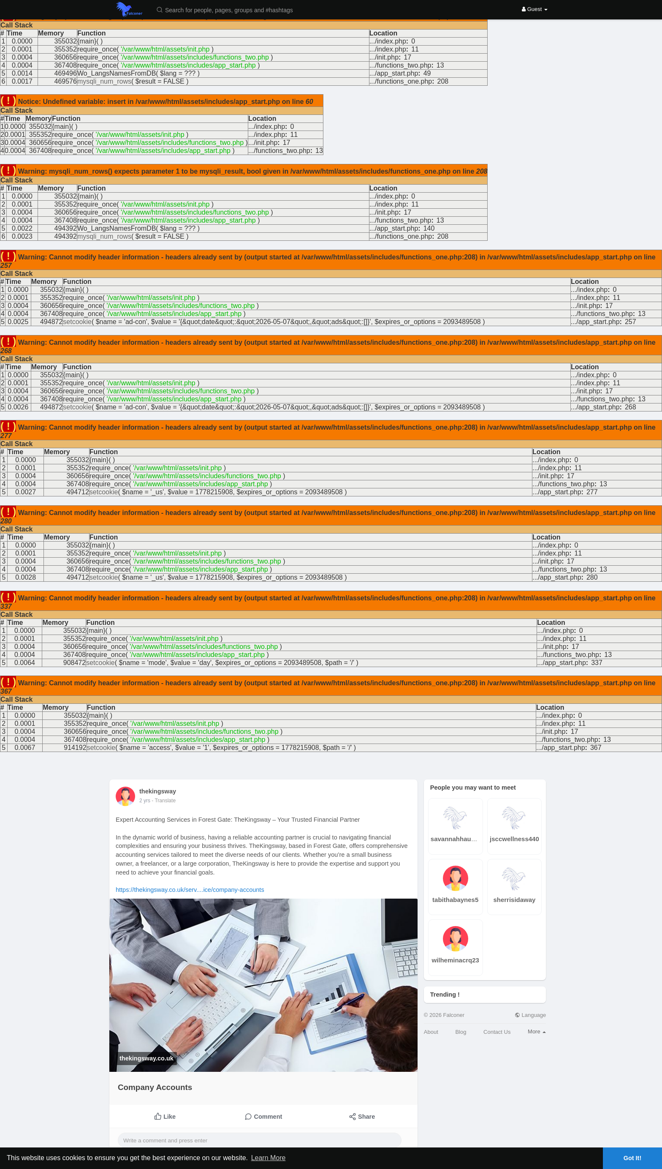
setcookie (77, 321)
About (431, 1032)
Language (530, 1015)
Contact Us (496, 1032)
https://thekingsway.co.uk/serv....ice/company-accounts (190, 889)
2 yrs (144, 801)
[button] (230, 9)
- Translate (164, 801)
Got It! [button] (632, 1158)
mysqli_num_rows (104, 81)
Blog (460, 1032)
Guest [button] (535, 9)
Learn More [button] (268, 1157)
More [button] (537, 1031)
